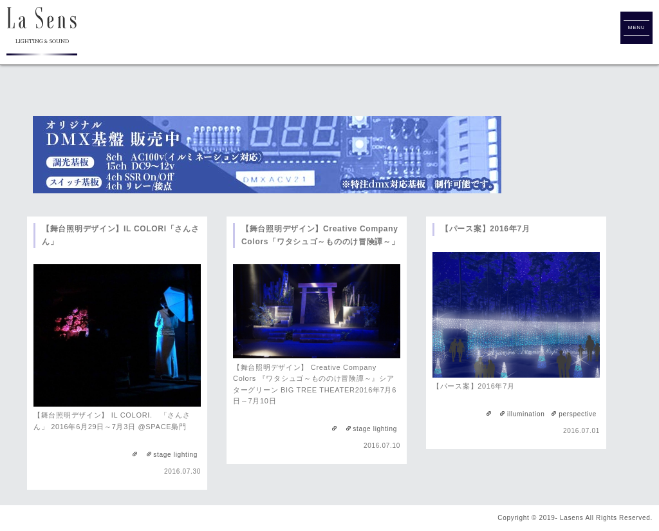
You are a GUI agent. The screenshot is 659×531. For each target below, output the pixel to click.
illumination (525, 414)
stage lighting (175, 454)
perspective (578, 414)
